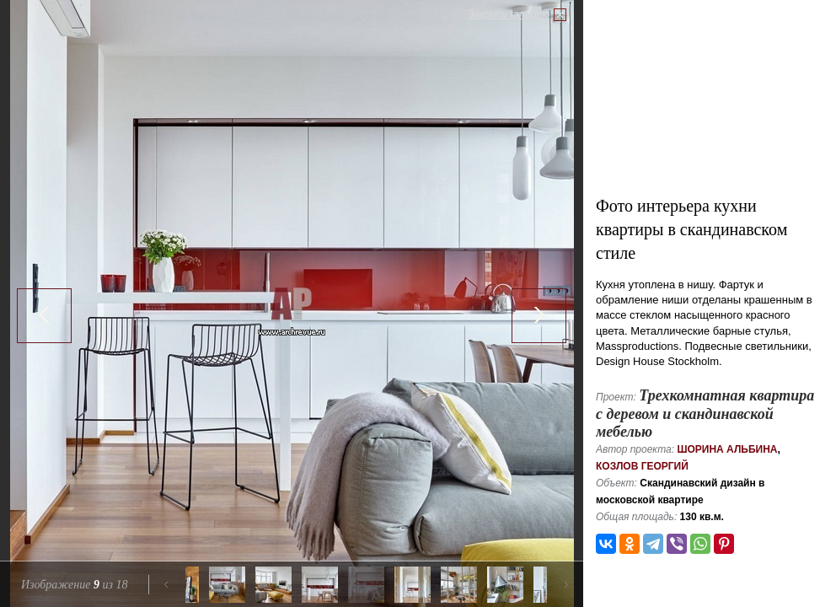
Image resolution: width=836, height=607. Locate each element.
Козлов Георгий (642, 466)
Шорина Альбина (727, 449)
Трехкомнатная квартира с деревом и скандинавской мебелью (705, 413)
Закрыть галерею (509, 14)
